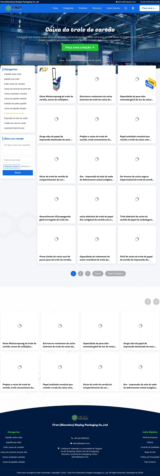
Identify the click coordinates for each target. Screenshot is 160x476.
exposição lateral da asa (14, 128)
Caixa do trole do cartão (14, 113)
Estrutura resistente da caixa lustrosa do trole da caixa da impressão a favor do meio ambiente (96, 98)
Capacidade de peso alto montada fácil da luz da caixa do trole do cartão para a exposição (135, 98)
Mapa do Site (150, 452)
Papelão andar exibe (12, 74)
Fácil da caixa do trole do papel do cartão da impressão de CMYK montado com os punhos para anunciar (136, 258)
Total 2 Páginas (115, 273)
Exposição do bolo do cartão (16, 118)
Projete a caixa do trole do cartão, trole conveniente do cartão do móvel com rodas (95, 138)
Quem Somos (113, 8)
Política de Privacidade (150, 457)
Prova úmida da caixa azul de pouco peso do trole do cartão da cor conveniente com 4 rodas (56, 258)
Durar (98, 273)
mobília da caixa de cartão (15, 123)
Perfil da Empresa (150, 437)
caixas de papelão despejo (15, 108)
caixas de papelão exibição (15, 99)
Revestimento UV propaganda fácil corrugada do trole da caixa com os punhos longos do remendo (55, 218)
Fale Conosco (150, 462)
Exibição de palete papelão (15, 103)
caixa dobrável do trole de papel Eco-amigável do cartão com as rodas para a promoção (96, 218)
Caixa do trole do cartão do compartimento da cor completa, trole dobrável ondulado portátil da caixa (53, 178)
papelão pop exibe (11, 79)
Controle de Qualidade (150, 447)
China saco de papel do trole (28, 473)
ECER (140, 473)
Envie (18, 173)
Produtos (83, 8)
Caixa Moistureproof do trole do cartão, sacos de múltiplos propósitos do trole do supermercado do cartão (56, 98)
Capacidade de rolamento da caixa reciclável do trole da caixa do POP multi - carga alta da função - (96, 258)
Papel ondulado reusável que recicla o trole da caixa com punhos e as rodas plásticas (135, 138)
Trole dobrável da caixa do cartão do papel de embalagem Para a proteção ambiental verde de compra (136, 218)
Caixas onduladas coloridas (15, 94)
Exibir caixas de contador (14, 84)
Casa (55, 8)
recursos (97, 8)
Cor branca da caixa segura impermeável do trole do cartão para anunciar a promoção (136, 178)
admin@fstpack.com (127, 2)
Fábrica (150, 442)
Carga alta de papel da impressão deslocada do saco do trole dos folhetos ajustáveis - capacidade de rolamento (56, 138)
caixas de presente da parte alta (17, 89)
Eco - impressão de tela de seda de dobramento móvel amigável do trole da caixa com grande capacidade (96, 178)
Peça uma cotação (150, 8)
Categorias (68, 8)
